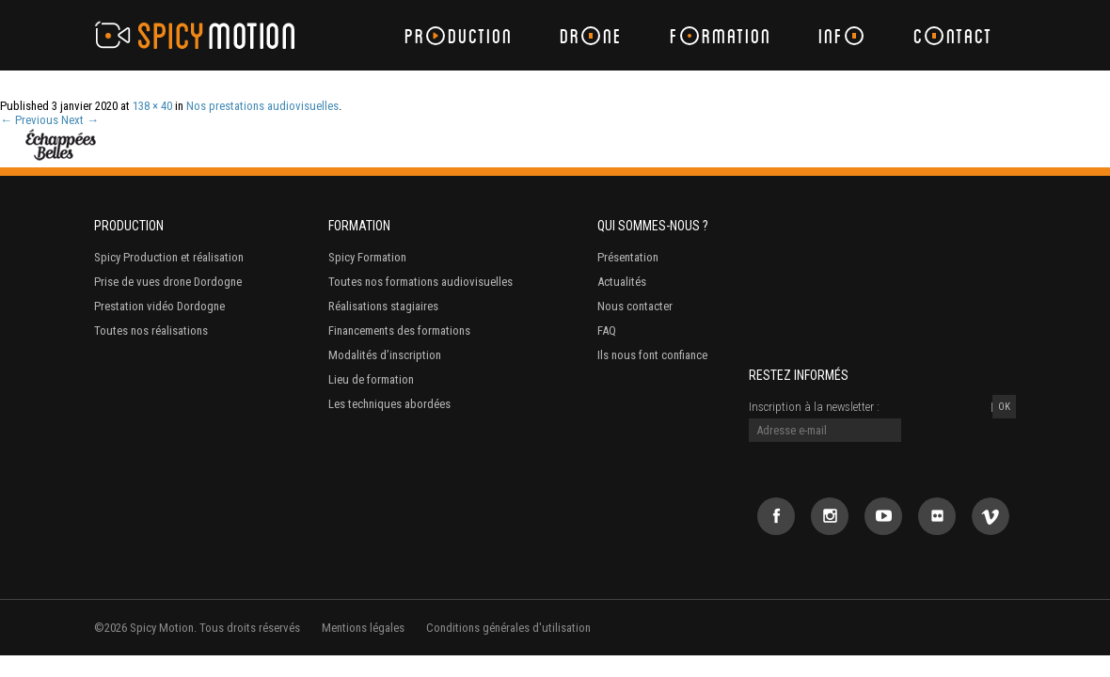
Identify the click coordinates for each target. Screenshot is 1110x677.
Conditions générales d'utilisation (508, 628)
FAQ (606, 330)
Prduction (458, 35)
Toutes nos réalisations (151, 330)
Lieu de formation (371, 379)
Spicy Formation (367, 257)
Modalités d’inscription (384, 355)
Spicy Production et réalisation (169, 257)
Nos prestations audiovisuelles (262, 106)
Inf (841, 35)
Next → (80, 120)
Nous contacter (635, 306)
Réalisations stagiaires (383, 306)
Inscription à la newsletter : (814, 407)
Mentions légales (363, 628)
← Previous (29, 120)
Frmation (720, 35)
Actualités (621, 282)
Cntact (952, 35)
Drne (591, 35)
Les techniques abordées (389, 404)
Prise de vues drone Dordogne (168, 282)
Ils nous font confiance (652, 355)
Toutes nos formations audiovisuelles (420, 282)
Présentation (627, 257)
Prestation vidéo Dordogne (159, 306)
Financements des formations (399, 330)
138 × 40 (152, 106)
